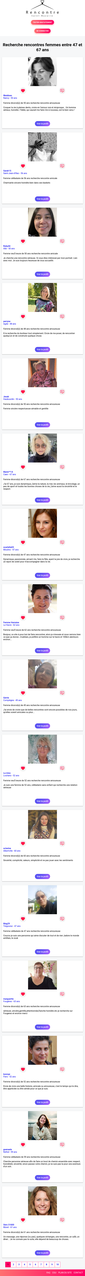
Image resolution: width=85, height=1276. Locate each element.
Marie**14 (8, 472)
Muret (6, 1227)
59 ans (14, 1152)
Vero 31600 (8, 1224)
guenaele (7, 1149)
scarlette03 (8, 547)
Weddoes (7, 95)
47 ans (15, 549)
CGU (54, 1272)
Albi (5, 248)
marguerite (8, 999)
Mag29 (6, 923)
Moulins (7, 549)
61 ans (13, 1227)
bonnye (6, 1074)
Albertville (8, 851)
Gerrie (6, 698)
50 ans (14, 98)
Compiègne (8, 700)
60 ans (17, 851)
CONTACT (78, 1272)
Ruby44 (6, 246)
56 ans (24, 173)
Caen (5, 474)
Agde (5, 324)
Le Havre (7, 625)
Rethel (6, 1152)
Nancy (6, 98)
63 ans (17, 1001)
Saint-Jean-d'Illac (11, 173)
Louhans (7, 775)
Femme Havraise (11, 622)
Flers (5, 1076)
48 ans (13, 324)
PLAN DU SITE (65, 1272)
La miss (7, 773)
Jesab (6, 396)
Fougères (7, 1001)
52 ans (16, 775)
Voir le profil (42, 123)
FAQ (48, 1272)
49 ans (19, 700)
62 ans (16, 625)
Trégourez (8, 926)
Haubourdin (8, 399)
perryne (6, 321)
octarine (7, 848)
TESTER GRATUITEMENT (42, 22)
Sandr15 (7, 171)
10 (57, 1264)
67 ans (13, 474)
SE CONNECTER (42, 31)
